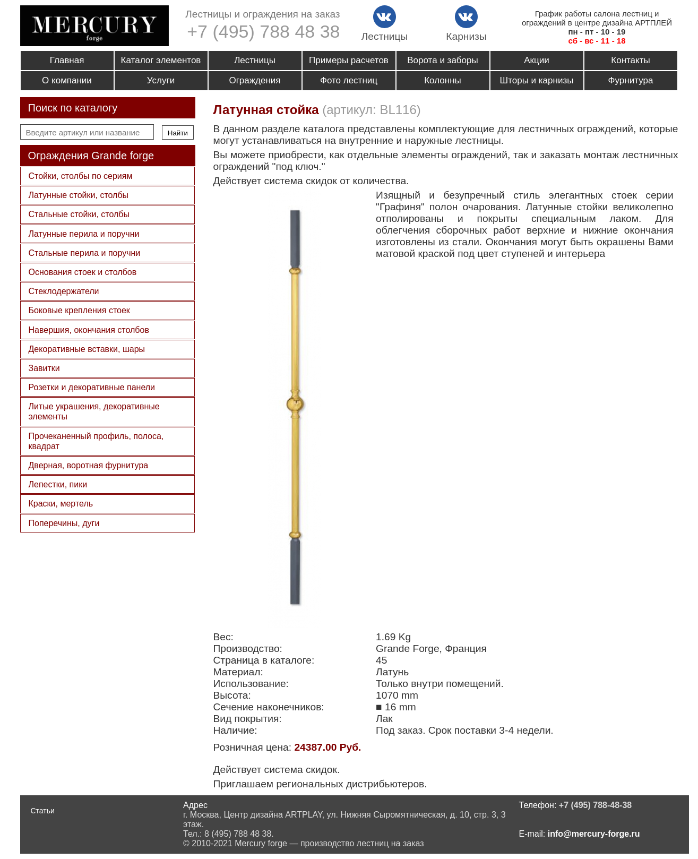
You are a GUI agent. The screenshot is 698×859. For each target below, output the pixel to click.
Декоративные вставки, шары (87, 349)
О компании (67, 80)
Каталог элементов (161, 60)
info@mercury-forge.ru (594, 833)
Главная (67, 60)
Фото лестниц (348, 80)
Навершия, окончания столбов (89, 329)
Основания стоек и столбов (83, 272)
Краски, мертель (61, 503)
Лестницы (254, 60)
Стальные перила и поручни (85, 252)
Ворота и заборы (442, 60)
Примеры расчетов (349, 60)
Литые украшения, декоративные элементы (94, 411)
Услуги (161, 80)
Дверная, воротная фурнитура (89, 465)
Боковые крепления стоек (79, 310)
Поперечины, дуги (64, 523)
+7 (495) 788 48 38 (263, 31)
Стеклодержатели (64, 291)
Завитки (44, 368)
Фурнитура (630, 80)
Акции (536, 60)
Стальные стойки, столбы (79, 214)
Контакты (630, 60)
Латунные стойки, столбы (79, 195)
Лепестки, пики (58, 484)
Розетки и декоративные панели (92, 387)
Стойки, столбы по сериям (81, 176)
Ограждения (254, 80)
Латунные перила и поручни (84, 233)
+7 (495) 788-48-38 (595, 805)
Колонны (442, 80)
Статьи (43, 810)
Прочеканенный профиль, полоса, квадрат (96, 441)
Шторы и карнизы (537, 80)
